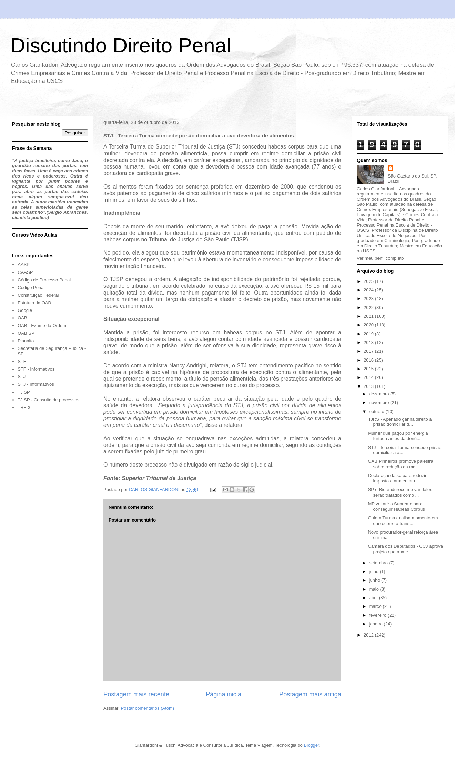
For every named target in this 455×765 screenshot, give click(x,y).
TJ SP (24, 392)
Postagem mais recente (136, 694)
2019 (369, 333)
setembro (379, 562)
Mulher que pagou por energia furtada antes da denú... (398, 436)
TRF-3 (24, 407)
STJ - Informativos (36, 384)
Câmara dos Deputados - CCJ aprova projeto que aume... (405, 549)
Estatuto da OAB (34, 302)
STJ (22, 376)
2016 (369, 360)
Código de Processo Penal (44, 280)
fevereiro (378, 615)
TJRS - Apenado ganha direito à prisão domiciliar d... (400, 422)
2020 (369, 324)
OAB (22, 318)
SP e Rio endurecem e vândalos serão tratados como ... (400, 492)
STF (22, 361)
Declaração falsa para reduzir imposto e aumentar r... (397, 478)
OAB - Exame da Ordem (42, 325)
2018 (369, 342)
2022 (369, 307)
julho (374, 571)
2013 (369, 386)
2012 (369, 635)
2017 (369, 351)
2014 (369, 377)
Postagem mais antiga (310, 694)
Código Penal (31, 287)
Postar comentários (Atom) (147, 708)
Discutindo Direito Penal (120, 45)
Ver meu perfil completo (380, 258)
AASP (24, 264)
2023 (369, 298)
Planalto (26, 340)
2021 (369, 316)
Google (25, 310)
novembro (379, 402)
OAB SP (26, 333)
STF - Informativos (36, 369)
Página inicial (224, 694)
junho (375, 580)
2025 (369, 281)
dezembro (379, 393)
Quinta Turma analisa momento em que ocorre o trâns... (403, 520)
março (376, 606)
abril (374, 597)
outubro (377, 411)
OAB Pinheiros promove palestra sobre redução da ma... (400, 464)
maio (374, 589)
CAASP (25, 272)
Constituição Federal (38, 295)
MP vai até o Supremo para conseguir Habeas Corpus (396, 506)
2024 (369, 290)
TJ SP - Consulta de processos (48, 399)
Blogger (311, 745)
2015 (369, 368)
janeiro (376, 624)
